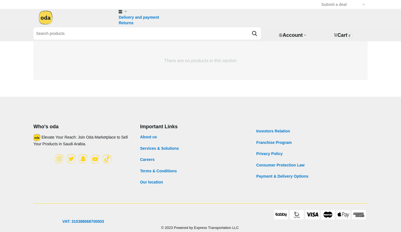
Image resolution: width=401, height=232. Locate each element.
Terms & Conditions (158, 171)
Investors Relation (273, 131)
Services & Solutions (159, 148)
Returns (126, 23)
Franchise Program (274, 142)
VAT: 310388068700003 (83, 221)
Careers (147, 159)
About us (148, 137)
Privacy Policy (269, 153)
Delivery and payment (139, 17)
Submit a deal (334, 4)
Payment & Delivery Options (282, 176)
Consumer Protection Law (280, 165)
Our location (151, 182)
